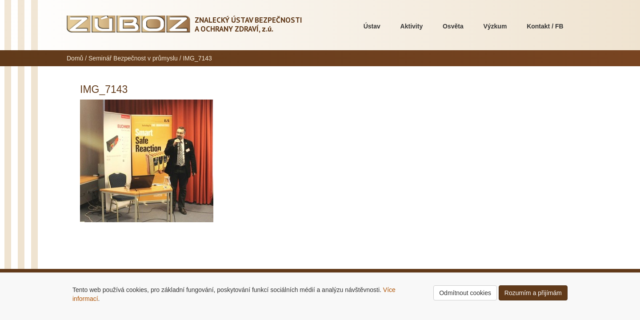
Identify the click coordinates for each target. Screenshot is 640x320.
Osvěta (453, 26)
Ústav (372, 26)
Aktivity (411, 26)
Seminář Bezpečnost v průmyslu (133, 58)
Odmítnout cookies (465, 292)
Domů (75, 58)
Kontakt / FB (545, 26)
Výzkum (495, 26)
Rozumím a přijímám (533, 292)
